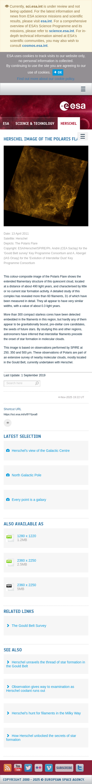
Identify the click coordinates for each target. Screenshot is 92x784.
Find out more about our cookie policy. (46, 79)
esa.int (46, 21)
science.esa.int (61, 31)
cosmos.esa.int (34, 46)
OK (60, 72)
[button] (8, 423)
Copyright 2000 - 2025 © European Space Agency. (44, 780)
